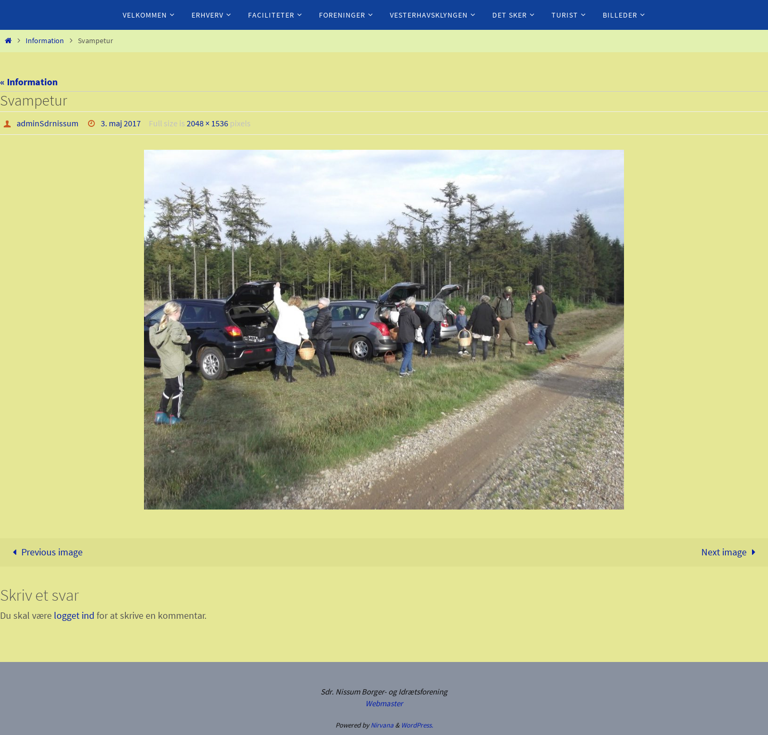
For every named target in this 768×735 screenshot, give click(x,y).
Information (45, 40)
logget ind (74, 615)
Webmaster (384, 703)
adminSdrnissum (47, 123)
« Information (29, 82)
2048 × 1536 (207, 123)
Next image (730, 552)
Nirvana (382, 725)
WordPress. (417, 725)
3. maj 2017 (121, 123)
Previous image (44, 552)
